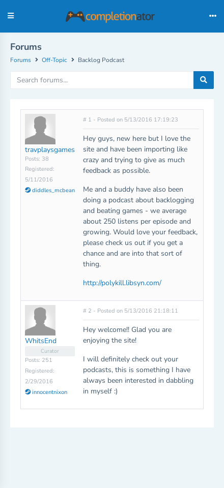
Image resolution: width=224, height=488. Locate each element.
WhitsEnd (41, 341)
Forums (20, 60)
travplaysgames (50, 150)
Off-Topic (54, 60)
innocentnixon (46, 392)
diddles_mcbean (50, 190)
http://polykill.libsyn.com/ (122, 283)
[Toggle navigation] (213, 16)
